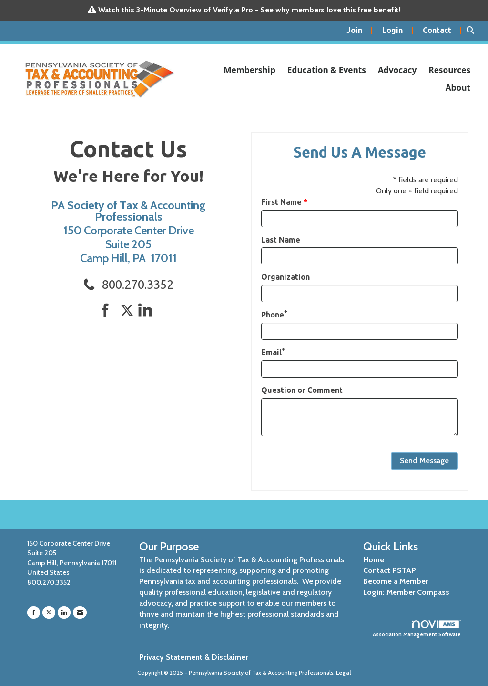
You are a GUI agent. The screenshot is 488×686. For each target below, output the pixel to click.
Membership (249, 69)
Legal (343, 672)
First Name (281, 202)
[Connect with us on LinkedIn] (148, 310)
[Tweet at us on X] (48, 612)
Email (271, 352)
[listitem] (359, 30)
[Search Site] (474, 30)
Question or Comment (302, 390)
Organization (285, 277)
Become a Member (395, 581)
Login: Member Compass (406, 592)
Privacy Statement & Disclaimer (193, 657)
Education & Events (326, 69)
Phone (272, 314)
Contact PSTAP (389, 570)
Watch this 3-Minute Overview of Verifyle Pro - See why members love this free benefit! (249, 9)
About (458, 87)
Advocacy (397, 69)
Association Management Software (417, 629)
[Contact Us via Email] (80, 612)
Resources (449, 69)
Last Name (280, 239)
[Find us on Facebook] (109, 310)
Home (373, 559)
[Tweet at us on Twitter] (129, 310)
